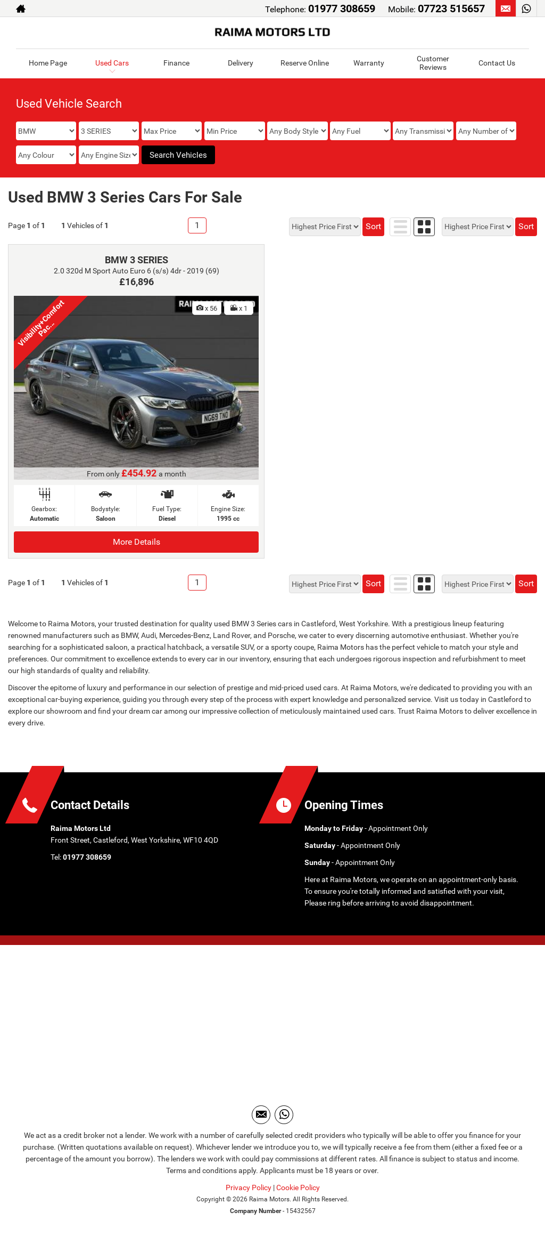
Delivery (240, 63)
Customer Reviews (433, 62)
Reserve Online (304, 63)
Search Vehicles (178, 155)
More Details (136, 542)
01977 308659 (341, 8)
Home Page (48, 63)
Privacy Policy (248, 1187)
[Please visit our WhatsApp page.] (526, 8)
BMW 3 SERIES (136, 259)
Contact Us (496, 63)
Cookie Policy (298, 1187)
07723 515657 (451, 8)
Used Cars (112, 63)
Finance (176, 63)
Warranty (368, 63)
